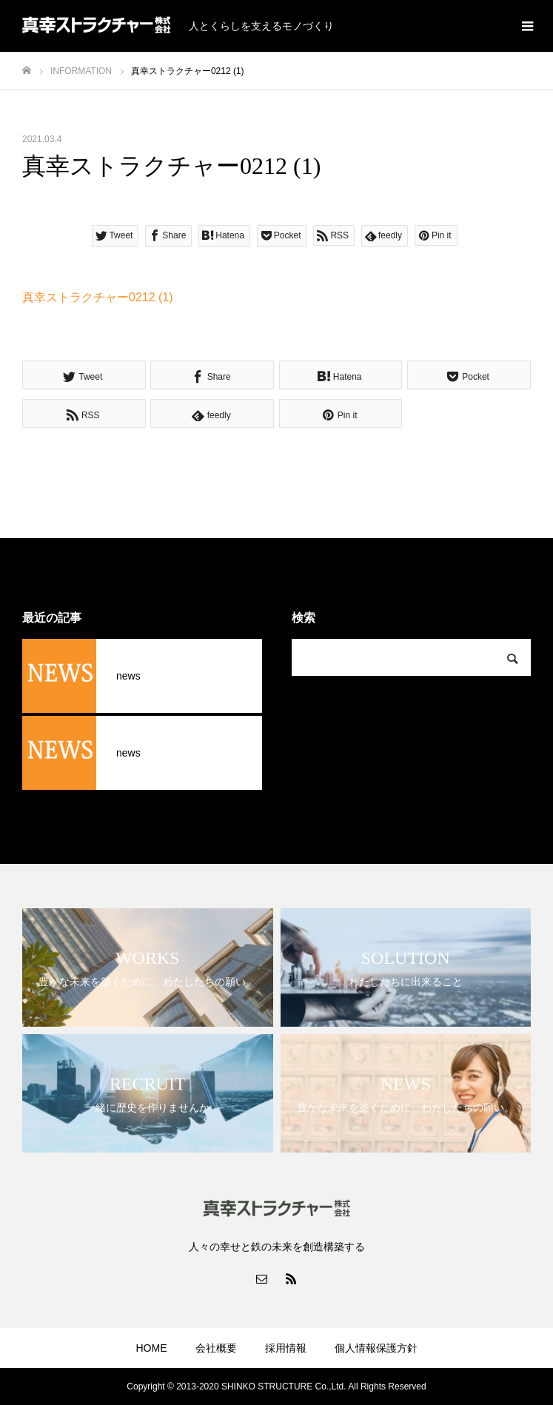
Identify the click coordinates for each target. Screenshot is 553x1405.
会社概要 (216, 1348)
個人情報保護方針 (376, 1348)
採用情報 (285, 1348)
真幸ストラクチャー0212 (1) (97, 297)
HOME (151, 1348)
